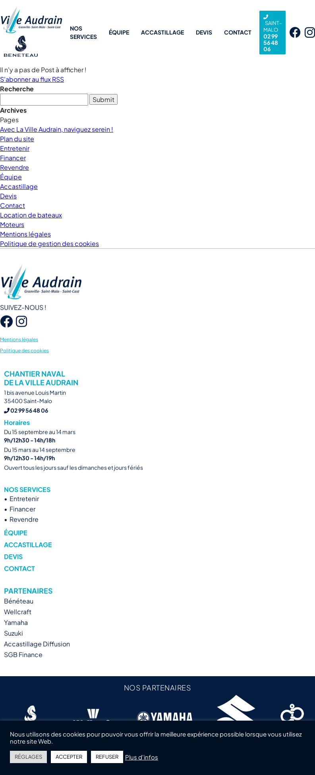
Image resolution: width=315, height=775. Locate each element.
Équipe (119, 32)
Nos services (83, 32)
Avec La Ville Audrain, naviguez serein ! (56, 129)
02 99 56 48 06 (272, 33)
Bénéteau (18, 613)
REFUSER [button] (107, 757)
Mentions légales (25, 234)
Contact (237, 32)
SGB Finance (23, 667)
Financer (13, 158)
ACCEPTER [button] (69, 757)
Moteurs (12, 224)
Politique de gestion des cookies (49, 243)
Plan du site (17, 139)
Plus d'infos (141, 757)
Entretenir (14, 148)
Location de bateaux (31, 215)
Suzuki (13, 645)
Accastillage (162, 32)
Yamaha (16, 635)
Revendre (14, 167)
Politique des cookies (24, 362)
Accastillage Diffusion (37, 656)
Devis (204, 32)
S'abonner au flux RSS (32, 79)
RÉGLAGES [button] (28, 757)
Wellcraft (17, 624)
